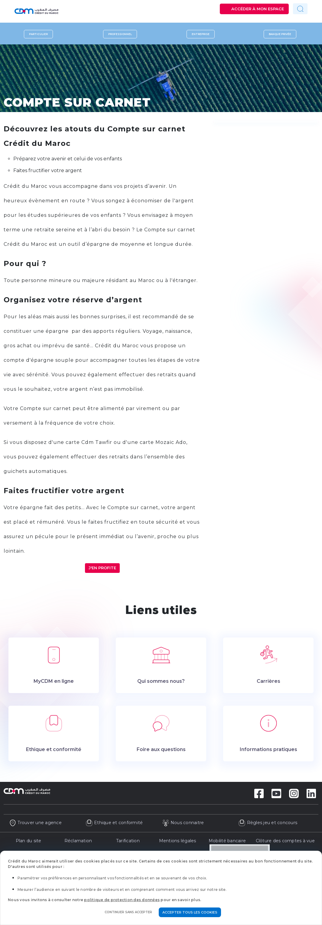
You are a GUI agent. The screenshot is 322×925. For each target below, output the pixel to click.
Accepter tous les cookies (189, 912)
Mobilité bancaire (227, 840)
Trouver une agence (35, 822)
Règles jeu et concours (267, 822)
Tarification (128, 840)
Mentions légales (177, 840)
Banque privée (280, 34)
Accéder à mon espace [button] (257, 8)
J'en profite (102, 567)
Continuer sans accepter (128, 912)
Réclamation (78, 840)
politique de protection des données (122, 900)
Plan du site (28, 840)
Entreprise (201, 34)
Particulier (38, 34)
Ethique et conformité (114, 822)
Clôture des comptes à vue (285, 840)
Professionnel (120, 34)
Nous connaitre (183, 822)
